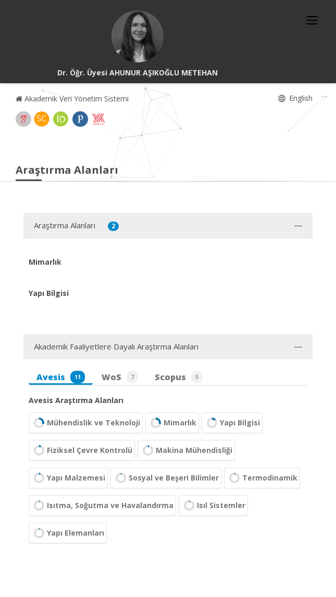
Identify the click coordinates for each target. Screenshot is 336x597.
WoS (120, 377)
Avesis (60, 377)
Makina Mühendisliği (186, 450)
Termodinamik (262, 478)
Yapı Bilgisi (232, 423)
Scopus (179, 377)
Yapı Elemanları (67, 533)
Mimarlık (172, 423)
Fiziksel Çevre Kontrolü (81, 450)
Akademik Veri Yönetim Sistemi (72, 98)
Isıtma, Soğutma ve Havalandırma (102, 505)
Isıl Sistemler (213, 505)
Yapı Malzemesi (68, 478)
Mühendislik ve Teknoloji (85, 423)
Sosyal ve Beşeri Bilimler (166, 478)
